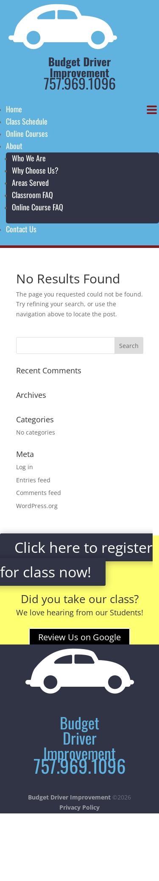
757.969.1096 (80, 83)
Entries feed (33, 480)
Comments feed (38, 493)
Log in (24, 467)
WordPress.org (37, 506)
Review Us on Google (79, 637)
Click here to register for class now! (76, 560)
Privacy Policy (79, 807)
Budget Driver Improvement (69, 797)
